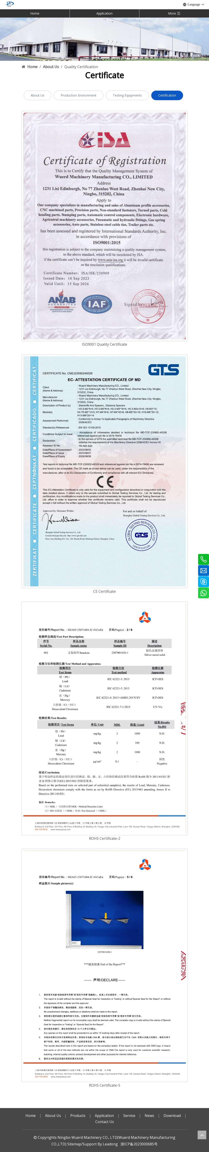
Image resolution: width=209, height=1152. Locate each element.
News (149, 1115)
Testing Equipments (127, 95)
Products (78, 1115)
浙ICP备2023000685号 (139, 1144)
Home (34, 13)
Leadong (110, 1144)
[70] (104, 39)
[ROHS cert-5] (105, 965)
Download (172, 1115)
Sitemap (74, 1144)
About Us (37, 95)
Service (129, 1115)
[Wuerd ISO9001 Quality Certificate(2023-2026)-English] (105, 226)
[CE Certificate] (105, 471)
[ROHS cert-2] (105, 718)
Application (104, 13)
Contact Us (104, 1121)
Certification (167, 95)
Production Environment (78, 95)
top (202, 1135)
